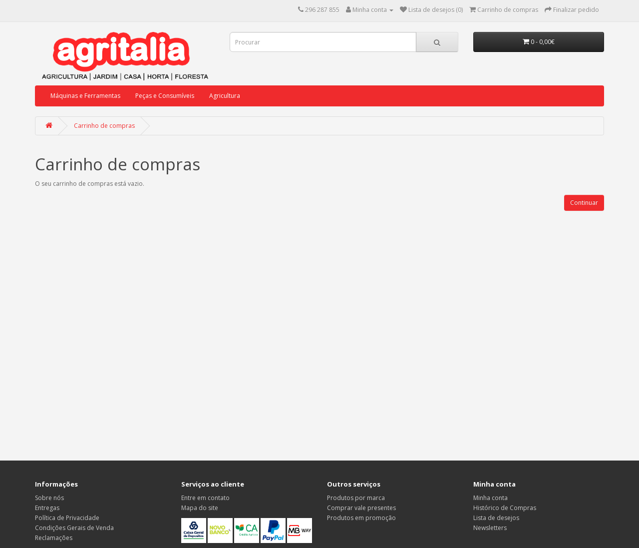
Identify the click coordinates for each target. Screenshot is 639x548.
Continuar (584, 202)
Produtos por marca (356, 498)
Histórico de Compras (504, 508)
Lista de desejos (496, 518)
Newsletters (490, 528)
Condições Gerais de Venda (74, 528)
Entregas (47, 508)
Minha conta (490, 498)
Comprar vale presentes (361, 508)
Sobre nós (49, 498)
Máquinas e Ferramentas (85, 95)
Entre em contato (205, 498)
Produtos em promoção (361, 518)
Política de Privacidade (67, 518)
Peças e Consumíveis (164, 95)
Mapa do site (199, 508)
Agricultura (224, 95)
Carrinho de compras (104, 125)
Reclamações (53, 538)
